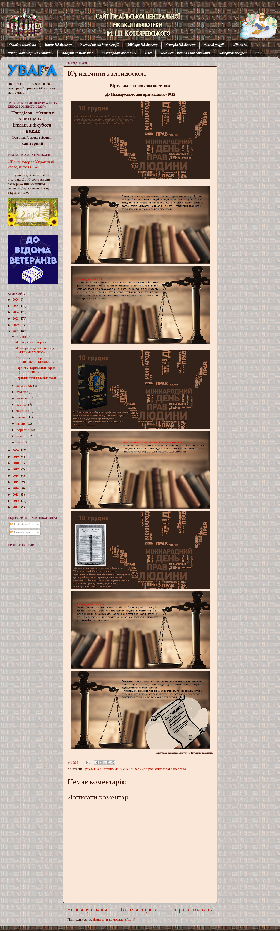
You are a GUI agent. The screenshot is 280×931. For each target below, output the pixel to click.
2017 (16, 469)
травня (22, 417)
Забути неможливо (77, 53)
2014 (16, 488)
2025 (16, 306)
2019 (16, 457)
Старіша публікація (192, 910)
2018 (16, 463)
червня (22, 411)
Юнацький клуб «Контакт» (31, 53)
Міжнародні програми (119, 53)
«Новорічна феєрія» (30, 342)
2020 (16, 450)
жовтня (22, 392)
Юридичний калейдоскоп (35, 378)
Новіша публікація (87, 910)
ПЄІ (258, 53)
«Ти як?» (240, 44)
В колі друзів (214, 44)
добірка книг (152, 769)
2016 (16, 476)
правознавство (174, 769)
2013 (16, 494)
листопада (24, 386)
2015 (16, 482)
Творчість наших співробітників (185, 53)
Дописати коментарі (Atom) (114, 919)
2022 (16, 325)
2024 (16, 312)
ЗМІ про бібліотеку (142, 44)
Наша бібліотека (58, 44)
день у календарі (127, 769)
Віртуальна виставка (98, 769)
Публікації (20, 524)
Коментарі (20, 532)
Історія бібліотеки (181, 44)
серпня (22, 404)
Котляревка (20, 20)
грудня (22, 337)
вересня (23, 398)
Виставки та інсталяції (99, 44)
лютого (22, 436)
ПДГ (148, 53)
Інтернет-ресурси (233, 53)
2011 (16, 507)
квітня (21, 423)
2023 (16, 318)
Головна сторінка (22, 44)
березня (23, 430)
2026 (16, 299)
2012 (16, 501)
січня (20, 442)
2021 (16, 331)
